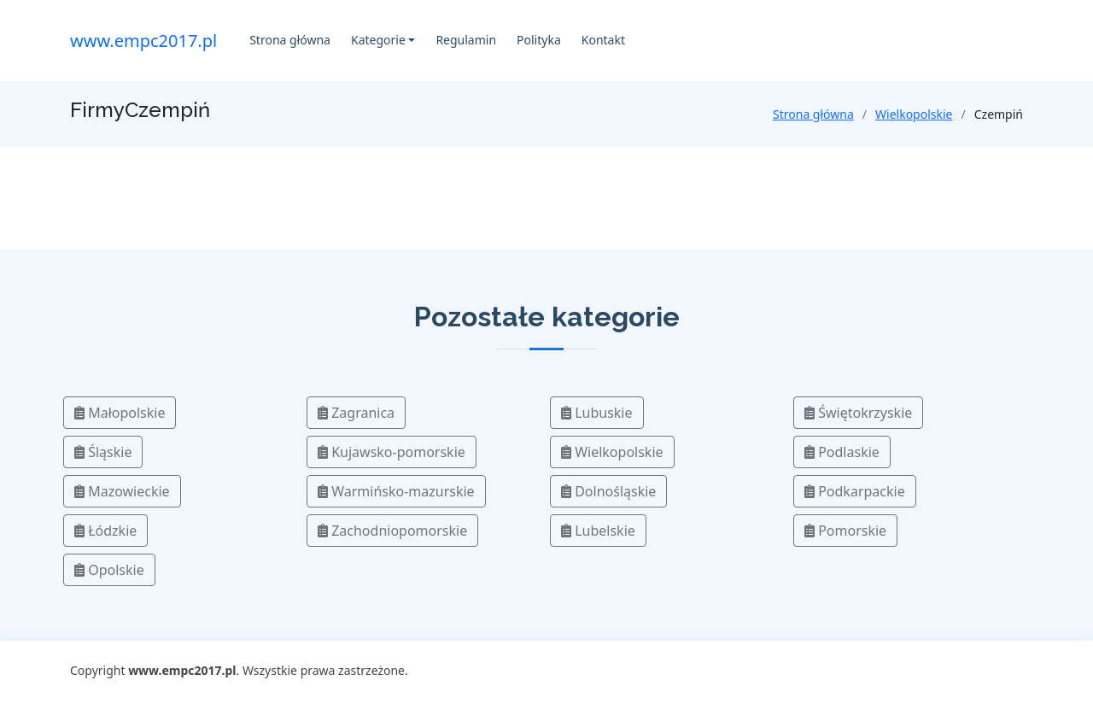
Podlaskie (842, 452)
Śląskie (103, 452)
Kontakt (603, 40)
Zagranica (356, 412)
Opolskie (109, 569)
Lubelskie (598, 530)
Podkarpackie (854, 491)
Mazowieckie (122, 491)
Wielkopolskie (913, 114)
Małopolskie (119, 412)
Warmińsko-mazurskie (396, 491)
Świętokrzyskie (858, 412)
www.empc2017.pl (143, 40)
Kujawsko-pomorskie (391, 452)
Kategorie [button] (378, 40)
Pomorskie (845, 530)
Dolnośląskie (608, 491)
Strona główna (289, 40)
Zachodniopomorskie (392, 530)
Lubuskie (597, 412)
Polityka (539, 40)
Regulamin (465, 40)
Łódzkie (105, 530)
